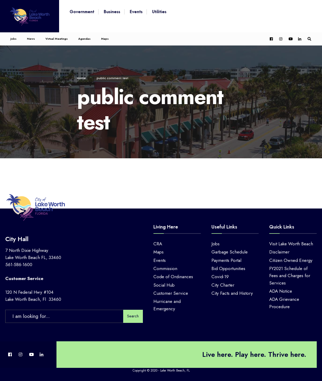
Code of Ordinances (173, 276)
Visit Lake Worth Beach (291, 244)
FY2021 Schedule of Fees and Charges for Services (289, 275)
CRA (157, 244)
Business (112, 12)
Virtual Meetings (56, 39)
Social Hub (164, 285)
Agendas (84, 39)
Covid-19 (220, 276)
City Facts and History (232, 293)
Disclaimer (279, 252)
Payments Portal (226, 260)
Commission (165, 268)
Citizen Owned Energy (291, 260)
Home (81, 78)
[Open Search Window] (309, 39)
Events (136, 12)
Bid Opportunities (228, 268)
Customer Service (170, 293)
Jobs (14, 39)
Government (82, 12)
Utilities (159, 12)
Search (133, 316)
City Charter (222, 285)
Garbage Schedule (229, 252)
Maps (105, 39)
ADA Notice (280, 291)
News (31, 39)
